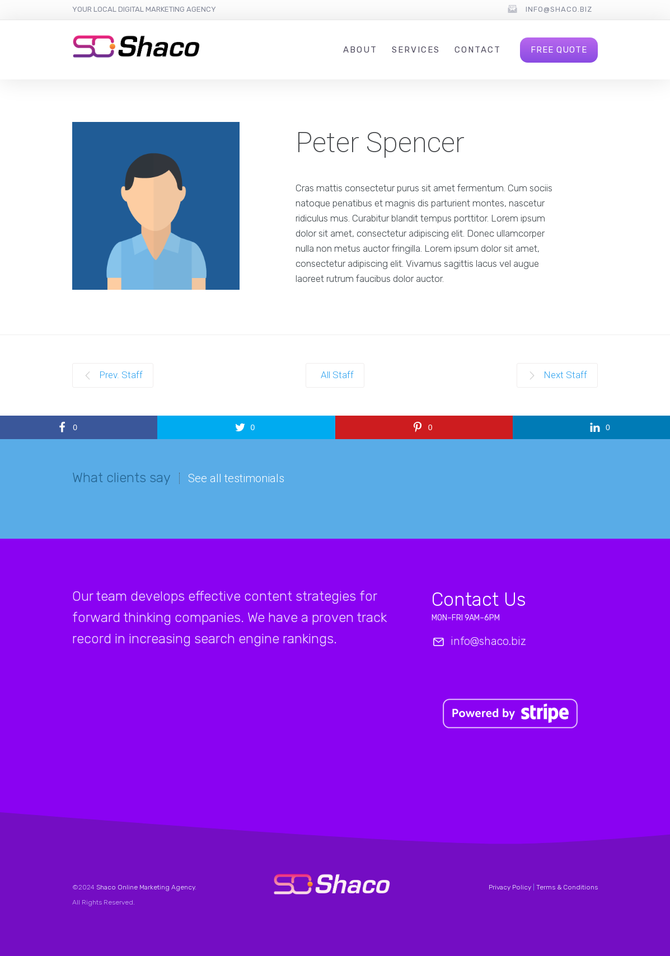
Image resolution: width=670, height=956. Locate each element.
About (360, 50)
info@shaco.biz (559, 9)
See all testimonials (236, 478)
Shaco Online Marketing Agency (145, 887)
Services (416, 50)
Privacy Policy (510, 887)
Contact (478, 50)
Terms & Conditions (567, 887)
